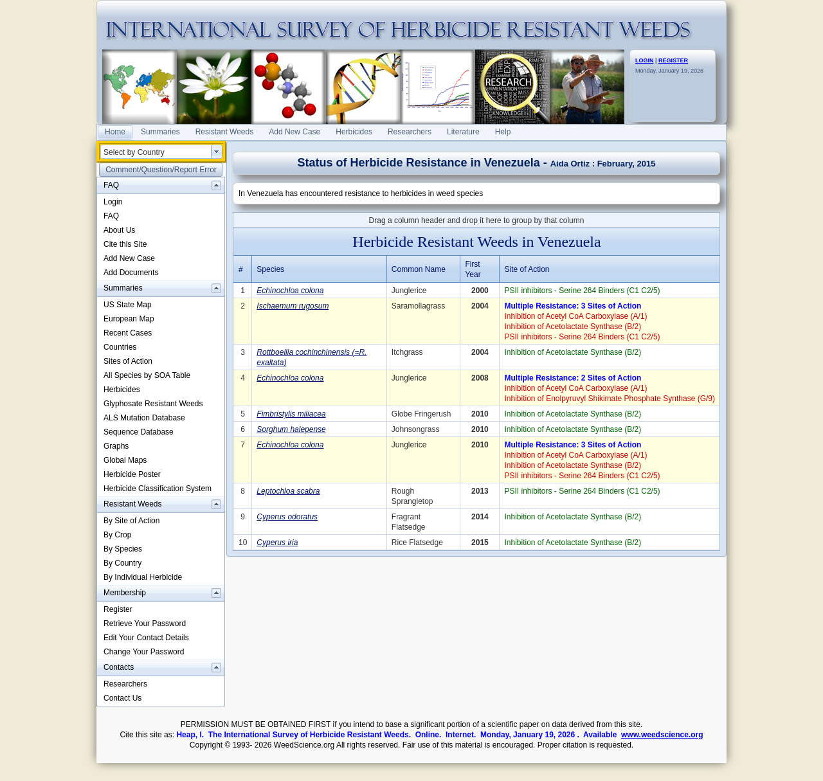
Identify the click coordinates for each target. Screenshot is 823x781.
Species (270, 269)
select (216, 152)
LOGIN (644, 60)
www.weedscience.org (662, 734)
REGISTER (673, 60)
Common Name (419, 269)
